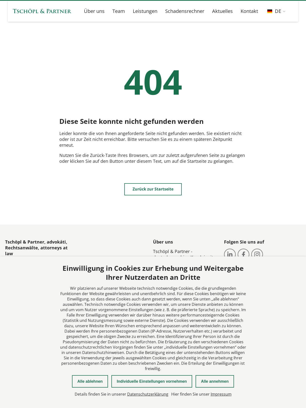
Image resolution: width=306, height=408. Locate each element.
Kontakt (249, 11)
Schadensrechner (184, 11)
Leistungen (145, 11)
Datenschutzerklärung (147, 394)
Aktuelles (222, 11)
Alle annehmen (215, 381)
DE (274, 11)
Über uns (94, 11)
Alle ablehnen (90, 381)
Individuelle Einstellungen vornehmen (152, 381)
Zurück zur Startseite (153, 189)
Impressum (221, 394)
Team (118, 11)
